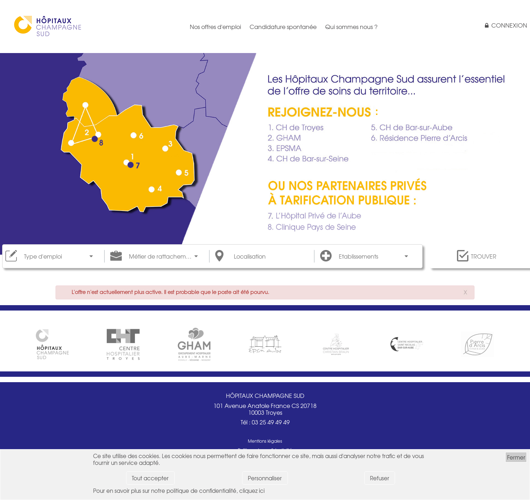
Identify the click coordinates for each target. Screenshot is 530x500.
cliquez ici (252, 490)
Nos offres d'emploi (215, 26)
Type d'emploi (43, 256)
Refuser (379, 478)
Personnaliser (265, 478)
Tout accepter (150, 478)
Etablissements (358, 256)
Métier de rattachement (162, 256)
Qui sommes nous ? (351, 26)
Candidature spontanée (283, 26)
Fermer (516, 457)
